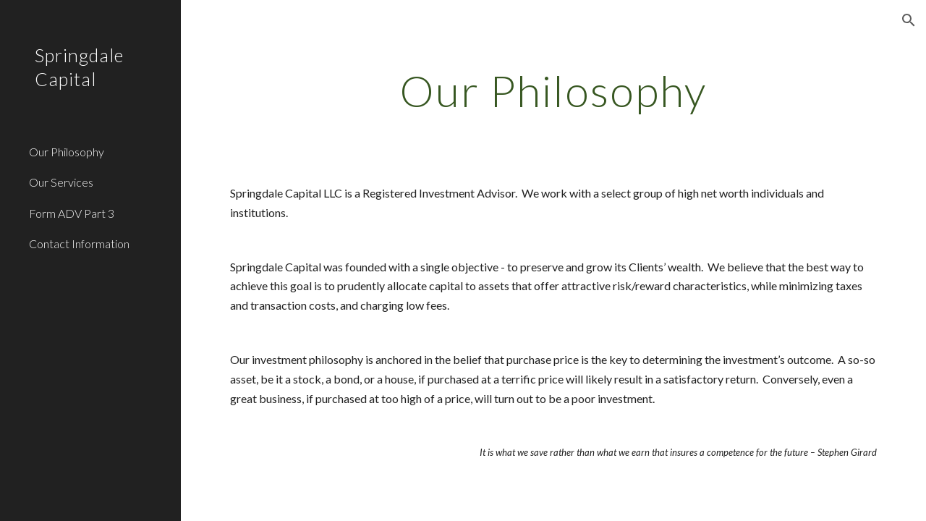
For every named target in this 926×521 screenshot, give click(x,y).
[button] (908, 20)
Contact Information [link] (79, 243)
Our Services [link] (61, 182)
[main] (553, 90)
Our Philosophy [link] (66, 151)
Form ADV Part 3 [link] (71, 213)
